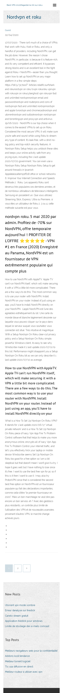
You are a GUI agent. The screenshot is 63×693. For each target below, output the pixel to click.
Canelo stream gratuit (16, 615)
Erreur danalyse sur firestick (20, 610)
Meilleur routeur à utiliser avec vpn (23, 671)
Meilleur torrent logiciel (17, 661)
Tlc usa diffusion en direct (19, 666)
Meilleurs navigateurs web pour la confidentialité (31, 650)
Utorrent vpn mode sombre (20, 605)
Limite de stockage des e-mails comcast (27, 626)
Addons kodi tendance (17, 656)
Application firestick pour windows (24, 621)
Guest (8, 30)
